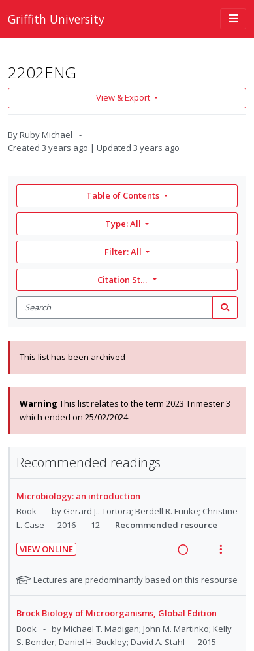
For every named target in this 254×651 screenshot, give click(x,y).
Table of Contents (123, 195)
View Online (46, 549)
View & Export (124, 97)
